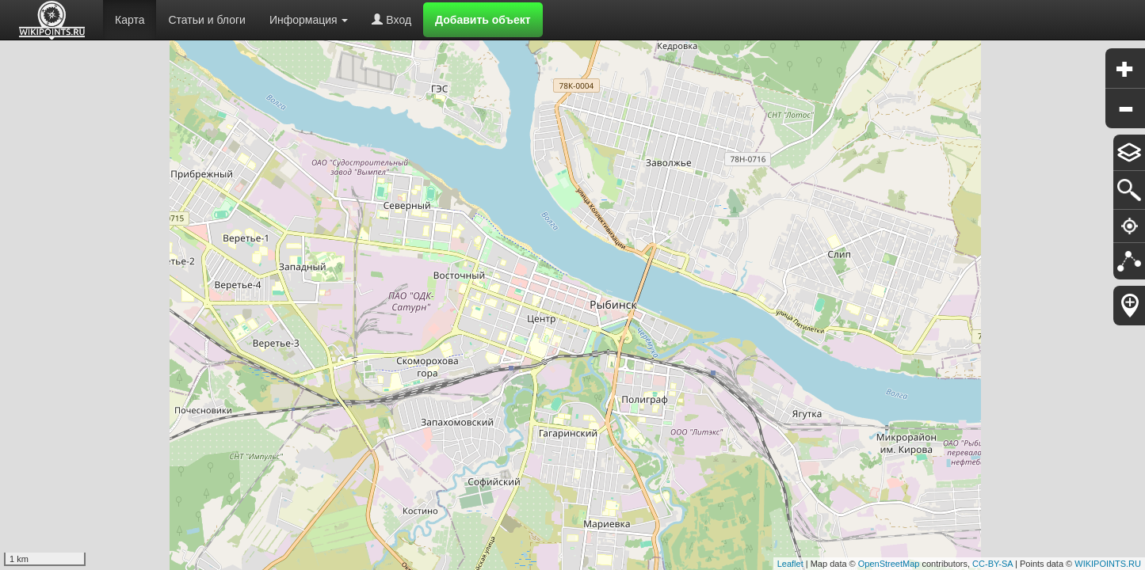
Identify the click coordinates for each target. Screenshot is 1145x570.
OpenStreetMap (889, 563)
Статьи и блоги (206, 19)
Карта (129, 19)
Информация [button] (309, 19)
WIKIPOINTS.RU (1107, 563)
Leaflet (790, 563)
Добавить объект (483, 19)
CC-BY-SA (992, 563)
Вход (391, 19)
